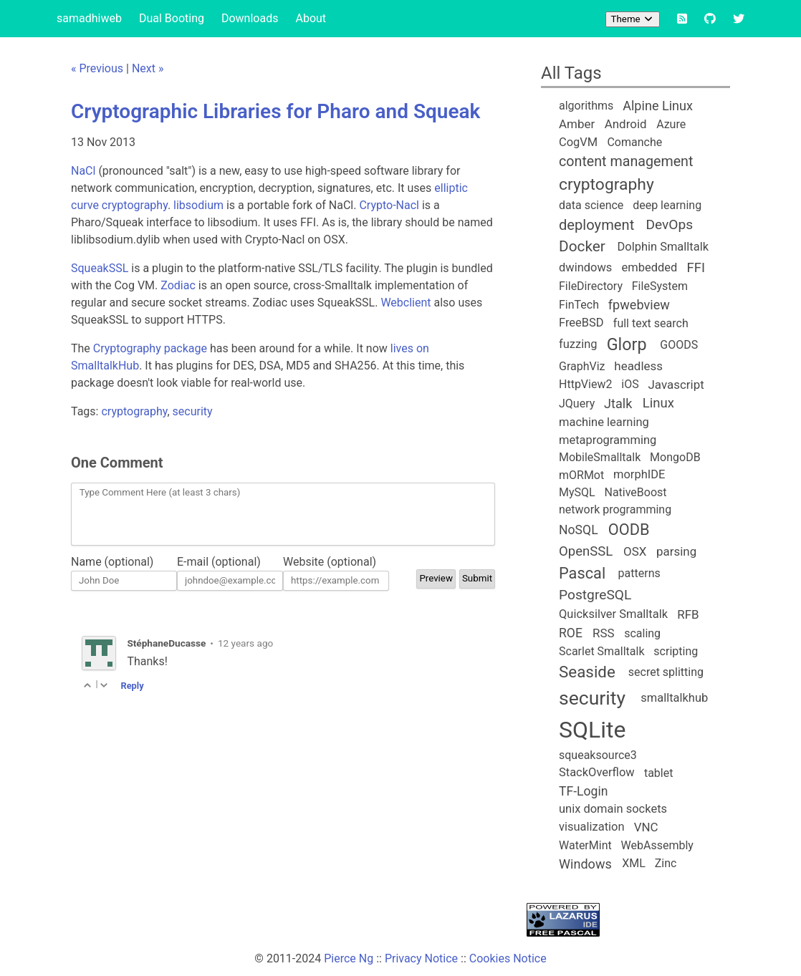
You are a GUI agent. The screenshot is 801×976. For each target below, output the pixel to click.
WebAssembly (657, 845)
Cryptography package (150, 348)
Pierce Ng (348, 958)
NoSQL (578, 530)
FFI (695, 268)
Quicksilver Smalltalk (613, 614)
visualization (592, 827)
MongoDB (675, 457)
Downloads (249, 18)
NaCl (83, 171)
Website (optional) (329, 562)
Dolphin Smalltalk (663, 246)
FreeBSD (581, 322)
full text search (651, 323)
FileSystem (660, 286)
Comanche (634, 142)
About (310, 18)
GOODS (679, 345)
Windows (585, 863)
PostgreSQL (595, 594)
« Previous (97, 68)
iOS (629, 384)
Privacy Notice (421, 958)
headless (638, 366)
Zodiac (178, 285)
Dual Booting (171, 18)
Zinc (666, 863)
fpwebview (639, 304)
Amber (577, 124)
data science (591, 205)
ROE (570, 633)
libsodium (198, 205)
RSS (604, 633)
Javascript (676, 384)
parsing (676, 551)
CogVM (578, 142)
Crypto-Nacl (389, 205)
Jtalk (618, 403)
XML (634, 863)
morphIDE (639, 474)
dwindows (585, 267)
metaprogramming (607, 440)
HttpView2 (585, 384)
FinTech (579, 304)
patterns (639, 573)
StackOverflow (597, 772)
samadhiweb (89, 18)
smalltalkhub (674, 698)
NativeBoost (635, 492)
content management (626, 161)
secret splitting (666, 672)
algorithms (586, 105)
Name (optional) (112, 562)
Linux (658, 403)
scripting (675, 651)
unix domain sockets (613, 809)
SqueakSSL (99, 268)
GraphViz (582, 366)
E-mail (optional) (219, 562)
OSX (634, 551)
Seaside (587, 671)
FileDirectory (591, 286)
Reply (131, 685)
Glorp (627, 344)
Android (626, 124)
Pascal (582, 573)
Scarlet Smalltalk (602, 651)
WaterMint (585, 845)
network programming (615, 509)
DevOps (669, 224)
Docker (582, 246)
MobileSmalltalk (600, 457)
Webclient (405, 302)
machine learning (604, 422)
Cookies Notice (508, 958)
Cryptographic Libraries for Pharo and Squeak (275, 111)
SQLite (592, 729)
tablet (658, 773)
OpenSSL (586, 551)
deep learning (667, 205)
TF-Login (583, 791)
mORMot (581, 475)
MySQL (577, 492)
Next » (148, 68)
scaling (642, 633)
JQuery (577, 403)
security (193, 411)
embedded (650, 267)
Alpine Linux (658, 105)
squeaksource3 (598, 755)
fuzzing (578, 344)
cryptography (134, 411)
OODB (629, 529)
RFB (688, 614)
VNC (646, 827)
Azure (671, 124)
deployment (596, 224)
